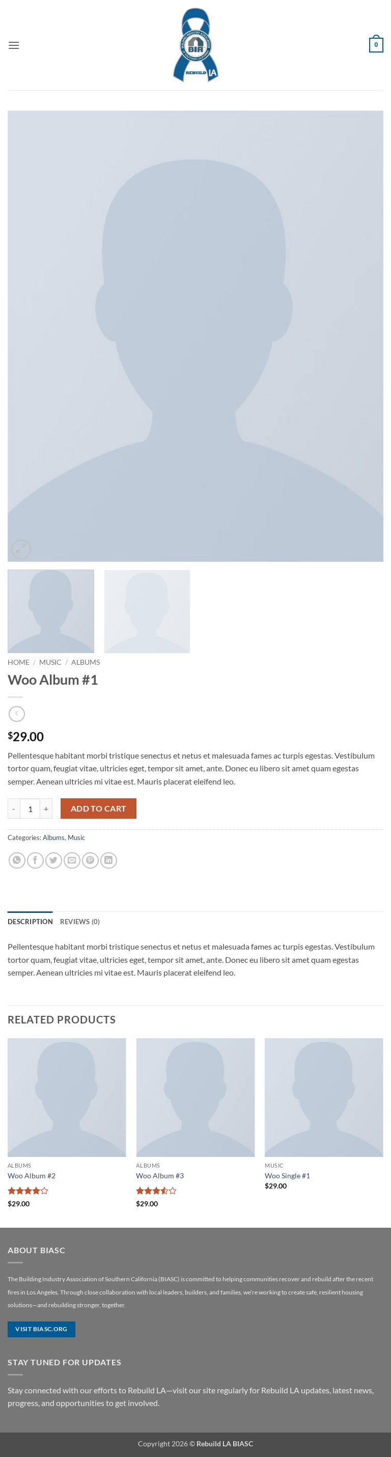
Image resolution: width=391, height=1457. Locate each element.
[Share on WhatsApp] (17, 860)
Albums (85, 662)
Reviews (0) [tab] (80, 922)
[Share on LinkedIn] (108, 860)
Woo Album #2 (31, 1175)
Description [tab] (30, 922)
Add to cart (99, 808)
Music (50, 662)
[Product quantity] (30, 808)
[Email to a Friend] (72, 860)
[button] (14, 45)
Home (19, 662)
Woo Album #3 (160, 1175)
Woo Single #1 (287, 1175)
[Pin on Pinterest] (90, 860)
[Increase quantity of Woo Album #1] (46, 808)
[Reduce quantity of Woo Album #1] (14, 808)
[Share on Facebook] (35, 860)
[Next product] (16, 714)
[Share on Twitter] (53, 860)
